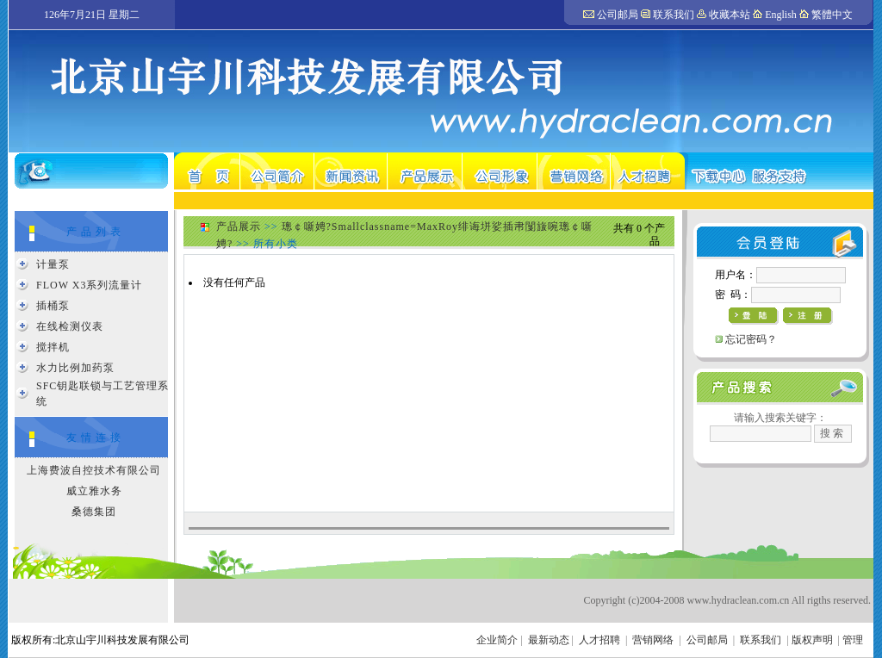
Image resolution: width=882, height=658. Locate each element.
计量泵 (53, 264)
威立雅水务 (94, 491)
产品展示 (238, 226)
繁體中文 (832, 15)
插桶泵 (53, 306)
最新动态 (548, 640)
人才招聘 (599, 640)
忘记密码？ (751, 339)
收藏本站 (729, 15)
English (781, 15)
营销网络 (653, 640)
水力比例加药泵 (75, 368)
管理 (852, 640)
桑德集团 (93, 512)
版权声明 (812, 640)
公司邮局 (617, 15)
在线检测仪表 (69, 326)
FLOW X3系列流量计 (89, 285)
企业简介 (497, 640)
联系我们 (673, 15)
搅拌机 (53, 347)
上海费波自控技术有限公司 (94, 470)
